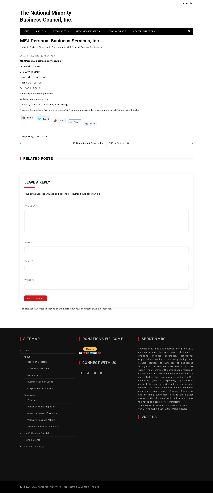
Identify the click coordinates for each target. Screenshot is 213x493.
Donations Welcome (38, 368)
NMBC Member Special (88, 31)
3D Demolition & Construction (88, 143)
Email (28, 261)
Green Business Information (42, 413)
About (39, 31)
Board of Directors (37, 362)
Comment (31, 206)
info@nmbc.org (179, 409)
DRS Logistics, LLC (119, 143)
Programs (32, 400)
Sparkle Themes (90, 486)
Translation (40, 136)
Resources (59, 31)
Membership (34, 375)
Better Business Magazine (41, 406)
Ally (46, 56)
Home (26, 31)
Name (28, 242)
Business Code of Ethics (40, 381)
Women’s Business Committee (43, 426)
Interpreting (26, 136)
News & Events (117, 31)
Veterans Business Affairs (41, 420)
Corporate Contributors (40, 388)
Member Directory (144, 31)
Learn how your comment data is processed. (87, 308)
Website (29, 280)
